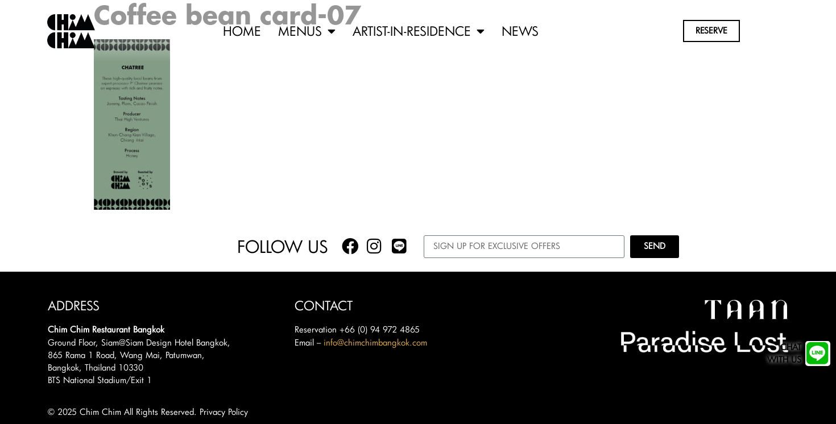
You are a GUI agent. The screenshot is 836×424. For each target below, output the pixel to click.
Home (242, 31)
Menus (307, 31)
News (520, 31)
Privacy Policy (224, 411)
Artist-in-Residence (419, 31)
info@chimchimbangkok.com (375, 342)
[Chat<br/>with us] (817, 353)
